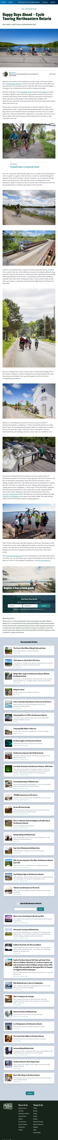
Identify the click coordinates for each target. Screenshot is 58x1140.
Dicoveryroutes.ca (44, 560)
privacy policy (41, 609)
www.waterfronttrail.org (14, 556)
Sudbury (45, 92)
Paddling (35, 1127)
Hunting (35, 1119)
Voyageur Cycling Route (11, 494)
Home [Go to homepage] (11, 2)
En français (45, 2)
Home (23, 9)
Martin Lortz (13, 72)
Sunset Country (22, 1122)
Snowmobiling (36, 1132)
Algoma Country (22, 1108)
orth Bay (6, 496)
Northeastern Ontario (30, 9)
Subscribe (53, 2)
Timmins (20, 1130)
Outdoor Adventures (38, 1124)
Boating (35, 1111)
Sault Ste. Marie (22, 1116)
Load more (30, 1093)
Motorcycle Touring (38, 1122)
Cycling (35, 1113)
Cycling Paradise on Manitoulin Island (24, 167)
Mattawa (16, 496)
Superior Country (22, 1124)
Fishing (35, 1116)
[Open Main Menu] (4, 2)
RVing (34, 1130)
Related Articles (13, 164)
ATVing (35, 1108)
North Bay (20, 1111)
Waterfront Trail (25, 92)
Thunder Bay (21, 1127)
